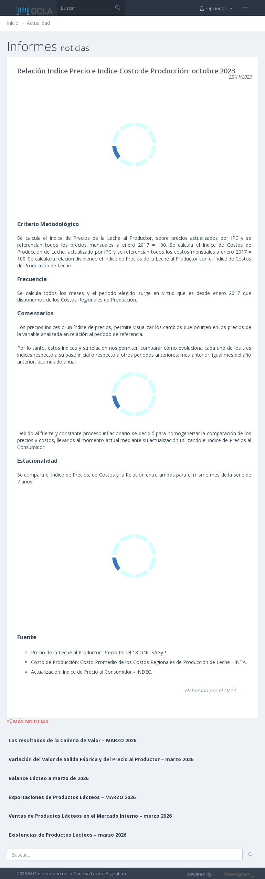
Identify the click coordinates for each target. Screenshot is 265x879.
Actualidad (38, 23)
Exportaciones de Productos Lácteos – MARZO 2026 (72, 797)
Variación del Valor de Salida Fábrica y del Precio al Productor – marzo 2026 (101, 759)
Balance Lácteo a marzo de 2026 (48, 778)
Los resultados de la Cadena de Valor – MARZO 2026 (72, 740)
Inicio (13, 23)
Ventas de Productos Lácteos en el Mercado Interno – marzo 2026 (90, 815)
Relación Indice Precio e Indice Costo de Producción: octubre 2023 (126, 70)
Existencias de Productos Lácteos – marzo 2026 (67, 834)
